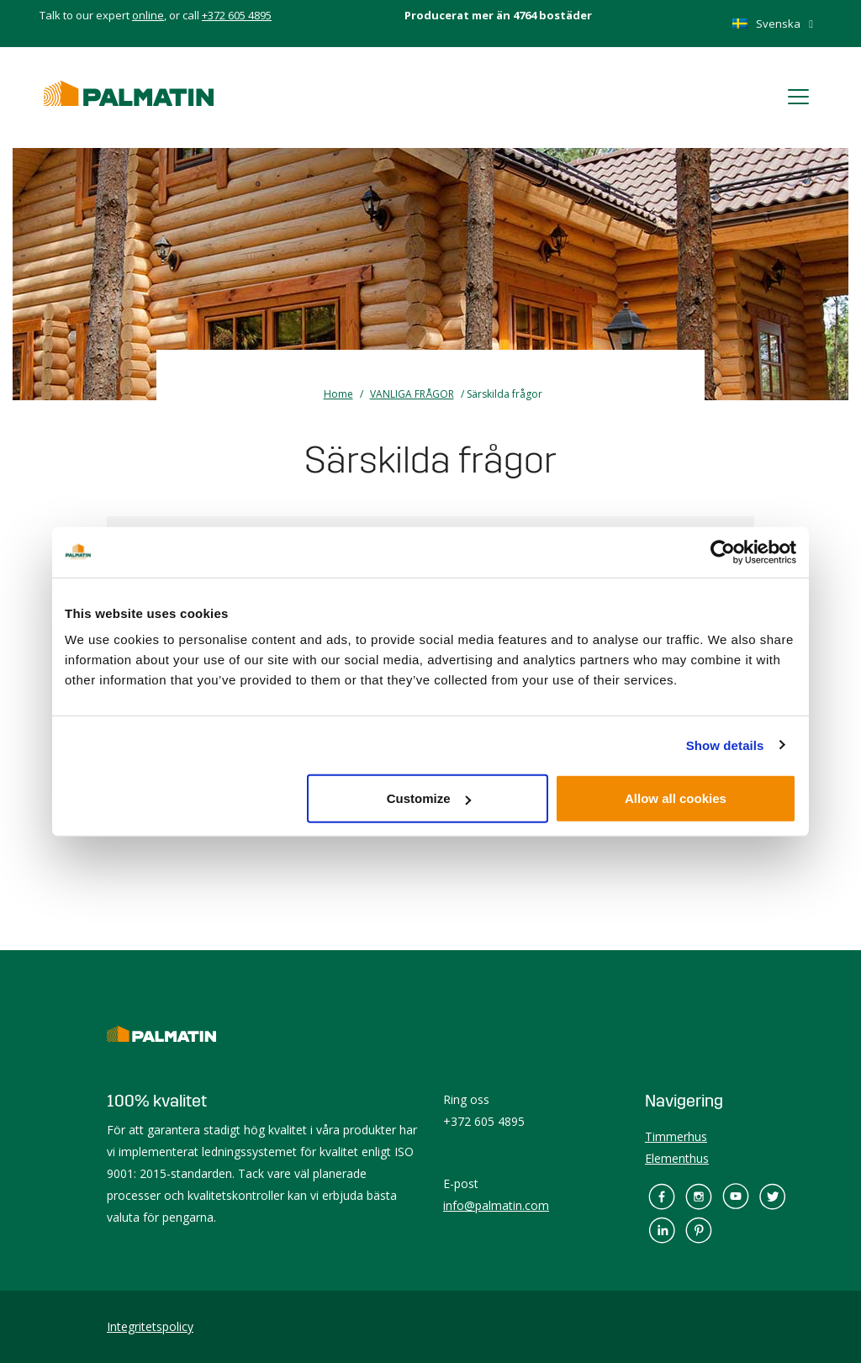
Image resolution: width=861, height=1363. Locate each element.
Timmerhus (676, 1136)
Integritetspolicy (150, 1326)
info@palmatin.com (496, 1205)
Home (338, 394)
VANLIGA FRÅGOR (412, 394)
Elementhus (677, 1158)
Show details (725, 744)
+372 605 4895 (237, 15)
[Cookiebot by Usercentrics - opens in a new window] (722, 551)
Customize (429, 798)
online (148, 15)
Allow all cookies (675, 798)
